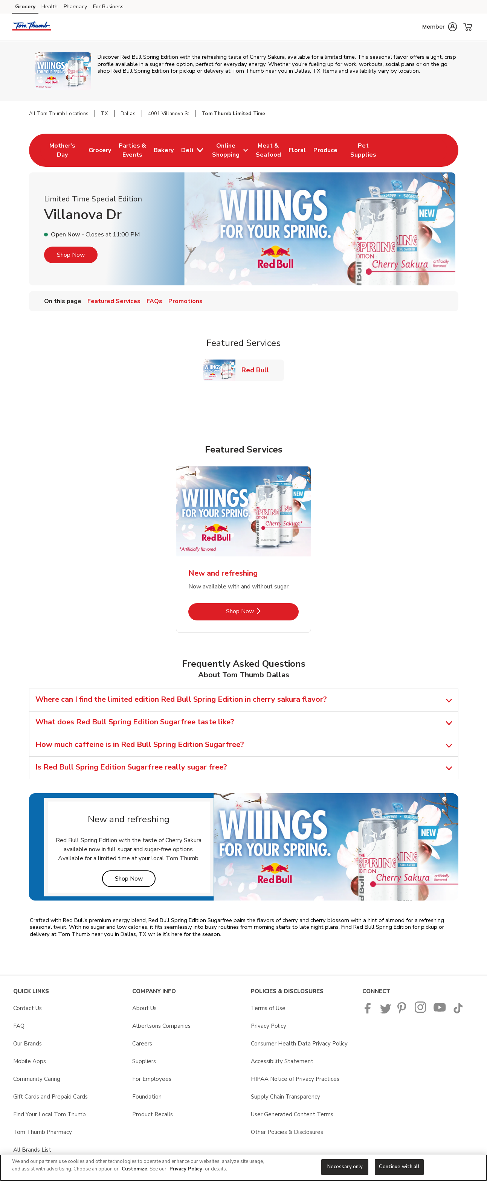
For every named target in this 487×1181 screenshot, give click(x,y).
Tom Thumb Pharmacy (42, 1132)
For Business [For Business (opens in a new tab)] (108, 6)
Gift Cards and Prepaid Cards (50, 1096)
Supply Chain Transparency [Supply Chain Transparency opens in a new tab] (285, 1096)
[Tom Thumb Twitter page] (385, 1011)
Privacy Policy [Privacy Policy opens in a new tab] (268, 1026)
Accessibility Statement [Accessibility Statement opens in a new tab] (282, 1061)
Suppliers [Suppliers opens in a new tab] (144, 1061)
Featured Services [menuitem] (113, 301)
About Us (144, 1008)
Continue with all (399, 1166)
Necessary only (345, 1166)
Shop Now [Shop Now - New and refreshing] (262, 611)
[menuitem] (62, 150)
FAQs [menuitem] (154, 301)
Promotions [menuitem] (185, 301)
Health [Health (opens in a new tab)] (49, 6)
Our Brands (27, 1043)
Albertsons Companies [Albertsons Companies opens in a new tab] (161, 1026)
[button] (439, 27)
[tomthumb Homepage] (31, 27)
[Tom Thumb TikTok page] (458, 1011)
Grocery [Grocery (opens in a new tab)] (25, 6)
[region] (243, 1167)
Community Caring (36, 1079)
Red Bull (258, 370)
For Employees (151, 1079)
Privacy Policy (185, 1169)
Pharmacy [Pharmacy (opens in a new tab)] (75, 6)
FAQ (18, 1026)
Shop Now (71, 255)
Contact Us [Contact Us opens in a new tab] (27, 1008)
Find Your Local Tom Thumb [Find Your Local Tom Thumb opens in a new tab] (49, 1114)
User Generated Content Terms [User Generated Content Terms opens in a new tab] (292, 1114)
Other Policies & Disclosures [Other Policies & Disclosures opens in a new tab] (287, 1132)
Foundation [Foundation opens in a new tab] (147, 1096)
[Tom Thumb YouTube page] (440, 1011)
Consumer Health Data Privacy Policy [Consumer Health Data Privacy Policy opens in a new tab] (299, 1043)
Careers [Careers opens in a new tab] (142, 1043)
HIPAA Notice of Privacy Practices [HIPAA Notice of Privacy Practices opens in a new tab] (295, 1079)
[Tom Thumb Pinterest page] (403, 1011)
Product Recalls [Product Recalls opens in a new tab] (152, 1114)
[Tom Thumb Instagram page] (421, 1011)
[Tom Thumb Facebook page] (369, 1011)
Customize (134, 1169)
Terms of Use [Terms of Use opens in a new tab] (268, 1008)
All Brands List (32, 1150)
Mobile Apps (29, 1061)
